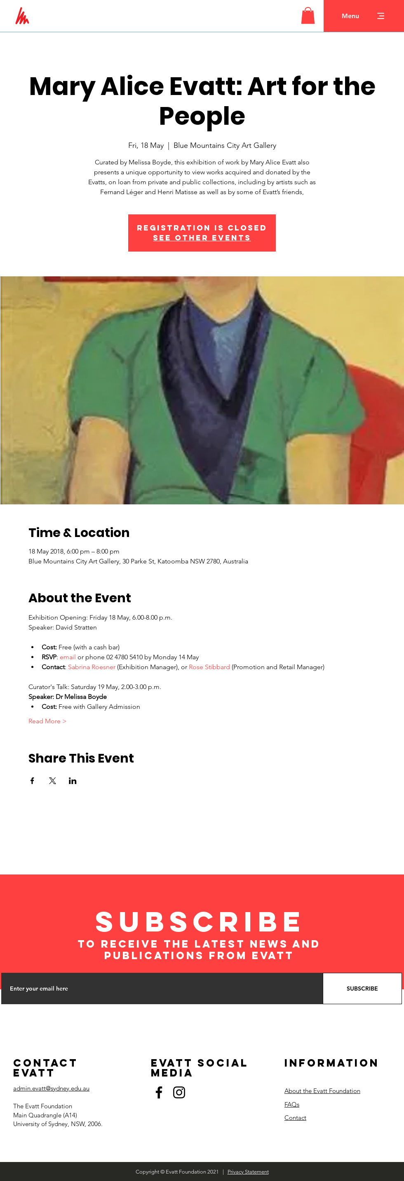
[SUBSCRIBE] (362, 988)
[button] (308, 15)
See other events (202, 237)
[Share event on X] (52, 780)
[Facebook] (159, 1092)
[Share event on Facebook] (32, 780)
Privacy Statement (248, 1172)
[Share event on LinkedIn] (73, 780)
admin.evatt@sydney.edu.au (51, 1088)
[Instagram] (179, 1092)
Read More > (47, 721)
